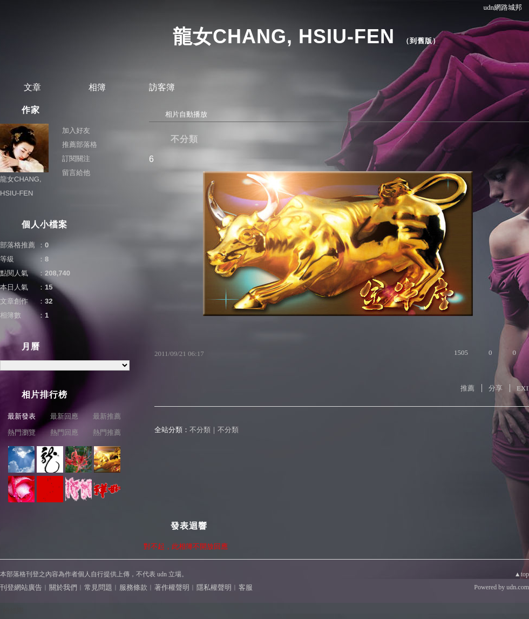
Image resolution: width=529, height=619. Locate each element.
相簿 (97, 87)
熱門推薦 (107, 432)
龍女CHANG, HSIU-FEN (284, 36)
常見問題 (98, 587)
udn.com (517, 587)
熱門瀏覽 (22, 432)
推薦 (467, 388)
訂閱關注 (76, 158)
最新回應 (64, 416)
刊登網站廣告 (21, 587)
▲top (521, 574)
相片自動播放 (186, 114)
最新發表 (22, 416)
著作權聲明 (171, 587)
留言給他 (76, 173)
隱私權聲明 (214, 587)
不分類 (184, 139)
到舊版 (421, 41)
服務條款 (133, 587)
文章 (32, 87)
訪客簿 (162, 87)
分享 (496, 388)
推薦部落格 (79, 144)
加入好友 (76, 130)
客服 (246, 587)
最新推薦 (107, 416)
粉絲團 (13, 611)
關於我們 (63, 587)
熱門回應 (64, 432)
